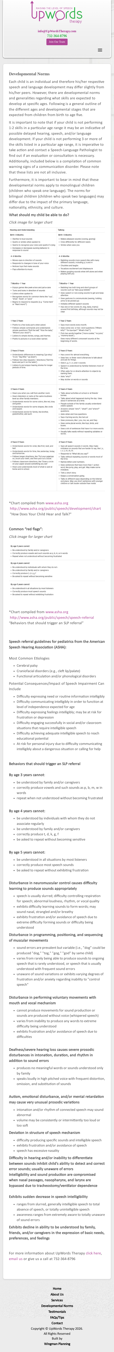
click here (93, 1253)
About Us (57, 1295)
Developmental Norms (57, 1306)
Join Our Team (57, 41)
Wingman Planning (57, 1344)
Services (57, 1300)
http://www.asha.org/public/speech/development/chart (55, 509)
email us (16, 1259)
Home (57, 1289)
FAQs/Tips (57, 1318)
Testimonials (57, 1312)
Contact (57, 1323)
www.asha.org (56, 503)
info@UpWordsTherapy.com (57, 31)
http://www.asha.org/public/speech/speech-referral (52, 618)
